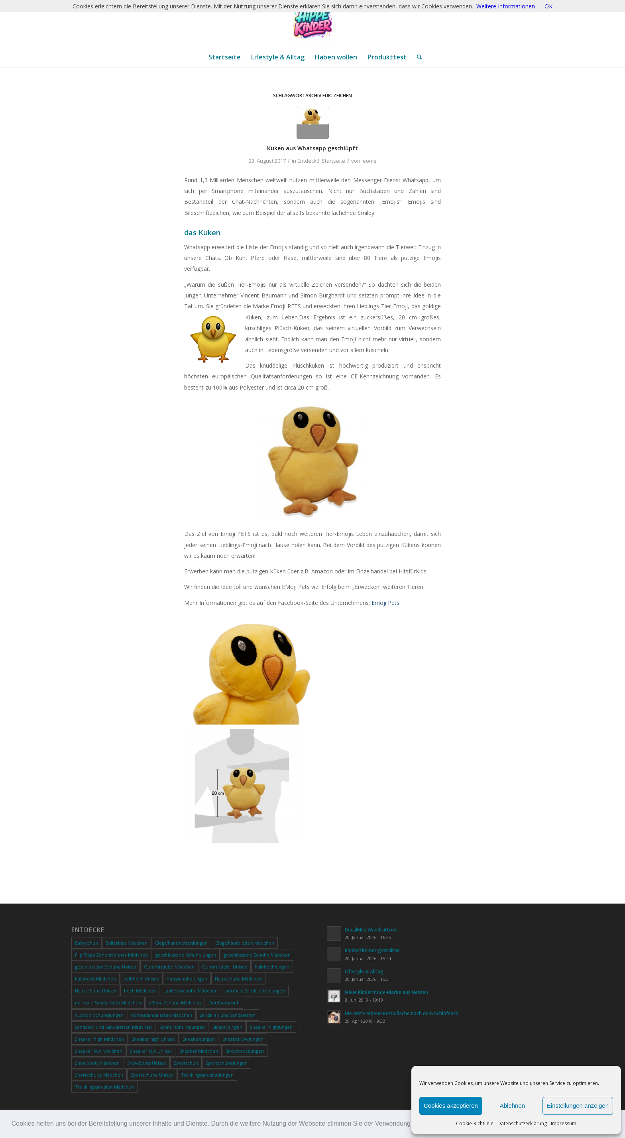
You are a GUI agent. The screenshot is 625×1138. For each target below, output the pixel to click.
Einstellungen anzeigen (578, 1105)
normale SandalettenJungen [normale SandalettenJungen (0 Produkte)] (255, 991)
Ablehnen (512, 1105)
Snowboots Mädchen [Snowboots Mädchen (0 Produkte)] (97, 1063)
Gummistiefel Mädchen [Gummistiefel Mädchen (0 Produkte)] (169, 967)
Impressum (563, 1123)
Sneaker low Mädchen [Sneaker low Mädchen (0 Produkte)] (98, 1051)
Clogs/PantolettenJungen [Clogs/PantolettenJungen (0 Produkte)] (181, 943)
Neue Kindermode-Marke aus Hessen (386, 992)
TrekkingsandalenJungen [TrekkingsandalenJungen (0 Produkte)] (207, 1075)
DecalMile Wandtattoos (371, 929)
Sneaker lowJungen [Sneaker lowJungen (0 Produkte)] (242, 1039)
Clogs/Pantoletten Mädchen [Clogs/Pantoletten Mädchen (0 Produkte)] (244, 943)
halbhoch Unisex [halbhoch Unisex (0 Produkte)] (141, 979)
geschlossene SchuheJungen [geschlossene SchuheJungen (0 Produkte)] (185, 955)
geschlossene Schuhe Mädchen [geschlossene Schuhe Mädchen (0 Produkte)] (257, 955)
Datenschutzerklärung (522, 1123)
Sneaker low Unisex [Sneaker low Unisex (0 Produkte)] (151, 1051)
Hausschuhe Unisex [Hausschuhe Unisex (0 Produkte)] (95, 991)
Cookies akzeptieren (451, 1105)
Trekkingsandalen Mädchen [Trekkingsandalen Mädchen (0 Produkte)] (104, 1087)
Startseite (333, 160)
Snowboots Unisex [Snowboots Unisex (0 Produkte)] (146, 1063)
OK (548, 6)
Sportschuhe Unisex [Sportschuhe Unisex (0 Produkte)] (152, 1075)
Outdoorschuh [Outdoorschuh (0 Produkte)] (224, 1003)
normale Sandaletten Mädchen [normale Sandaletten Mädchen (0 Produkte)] (108, 1003)
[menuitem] (224, 57)
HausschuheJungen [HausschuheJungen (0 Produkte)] (187, 979)
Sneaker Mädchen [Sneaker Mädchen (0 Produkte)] (198, 1051)
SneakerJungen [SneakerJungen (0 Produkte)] (199, 1039)
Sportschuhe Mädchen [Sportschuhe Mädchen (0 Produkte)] (99, 1075)
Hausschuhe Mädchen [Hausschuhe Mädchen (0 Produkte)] (238, 979)
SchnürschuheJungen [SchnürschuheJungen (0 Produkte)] (182, 1027)
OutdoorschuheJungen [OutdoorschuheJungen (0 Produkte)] (99, 1015)
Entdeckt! (308, 160)
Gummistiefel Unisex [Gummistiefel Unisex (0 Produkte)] (224, 967)
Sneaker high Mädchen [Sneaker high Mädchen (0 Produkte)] (99, 1039)
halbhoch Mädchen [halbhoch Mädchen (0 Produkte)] (95, 979)
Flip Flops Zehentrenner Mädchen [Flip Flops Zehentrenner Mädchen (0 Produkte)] (111, 955)
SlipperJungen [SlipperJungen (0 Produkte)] (227, 1027)
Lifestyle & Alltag (364, 971)
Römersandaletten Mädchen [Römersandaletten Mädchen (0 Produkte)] (161, 1015)
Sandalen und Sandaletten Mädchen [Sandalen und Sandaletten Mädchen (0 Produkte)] (113, 1027)
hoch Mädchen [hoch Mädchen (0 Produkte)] (140, 991)
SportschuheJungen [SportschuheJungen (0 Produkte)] (227, 1063)
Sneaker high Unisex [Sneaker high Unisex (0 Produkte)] (153, 1039)
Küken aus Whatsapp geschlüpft (312, 148)
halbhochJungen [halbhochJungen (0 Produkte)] (272, 967)
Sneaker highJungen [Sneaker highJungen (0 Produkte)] (271, 1027)
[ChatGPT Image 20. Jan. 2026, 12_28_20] (312, 23)
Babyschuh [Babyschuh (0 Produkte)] (86, 943)
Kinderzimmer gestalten (372, 950)
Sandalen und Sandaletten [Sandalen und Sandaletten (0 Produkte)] (228, 1015)
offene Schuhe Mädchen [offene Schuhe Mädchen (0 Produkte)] (175, 1003)
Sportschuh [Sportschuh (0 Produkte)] (186, 1063)
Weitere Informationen (505, 6)
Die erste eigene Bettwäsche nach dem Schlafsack (401, 1013)
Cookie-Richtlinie (474, 1123)
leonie (369, 160)
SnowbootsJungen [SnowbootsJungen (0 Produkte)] (245, 1051)
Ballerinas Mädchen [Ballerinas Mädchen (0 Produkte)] (126, 943)
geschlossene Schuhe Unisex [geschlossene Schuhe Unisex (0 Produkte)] (105, 967)
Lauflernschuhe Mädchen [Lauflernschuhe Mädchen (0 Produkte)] (190, 991)
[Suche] (417, 57)
